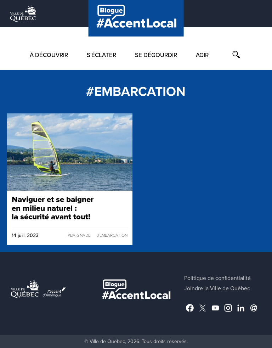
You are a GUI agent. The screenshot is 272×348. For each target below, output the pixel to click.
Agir (202, 55)
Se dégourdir (156, 55)
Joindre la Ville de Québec (217, 288)
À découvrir (49, 55)
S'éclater (101, 55)
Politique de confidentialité (217, 278)
